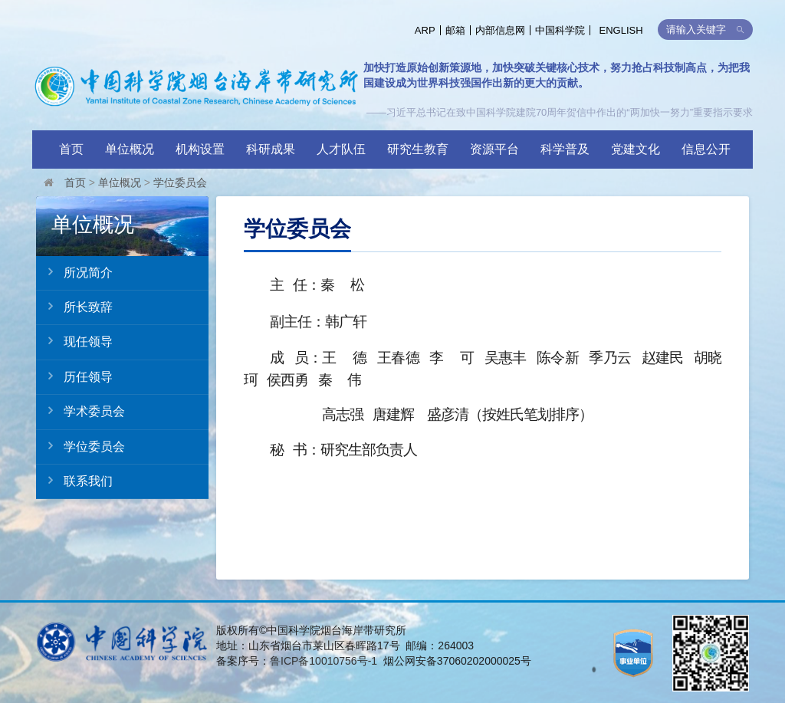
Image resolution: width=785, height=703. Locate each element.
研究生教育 (417, 149)
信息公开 (706, 149)
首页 (71, 149)
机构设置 (200, 149)
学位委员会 (180, 182)
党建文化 (635, 149)
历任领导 (74, 376)
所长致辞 (74, 307)
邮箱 (455, 30)
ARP (425, 30)
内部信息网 (500, 30)
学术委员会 (80, 411)
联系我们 (74, 481)
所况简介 (74, 272)
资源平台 (494, 149)
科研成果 (270, 149)
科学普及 (565, 149)
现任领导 (74, 341)
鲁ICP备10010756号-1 (323, 661)
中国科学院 (560, 30)
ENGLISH (621, 30)
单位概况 (129, 149)
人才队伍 (341, 149)
